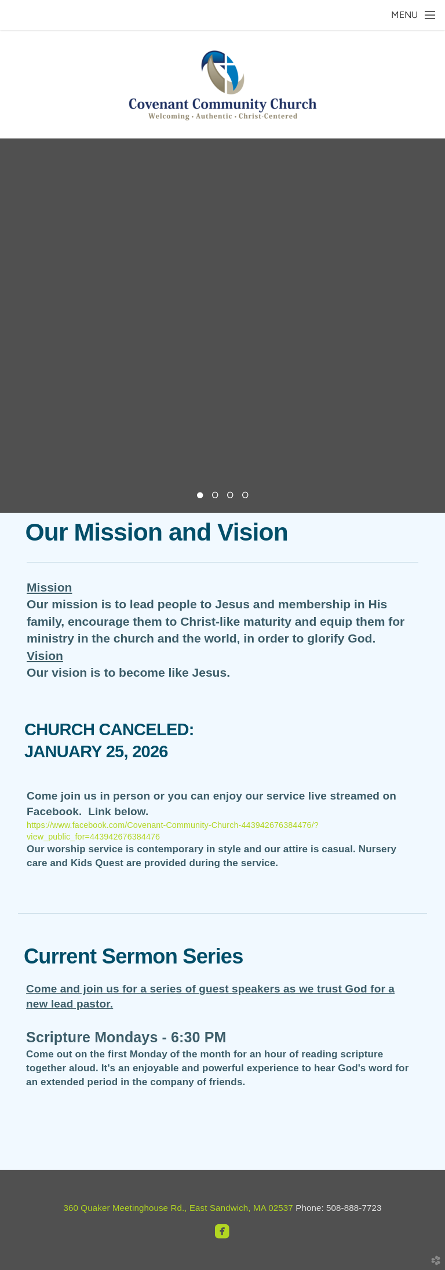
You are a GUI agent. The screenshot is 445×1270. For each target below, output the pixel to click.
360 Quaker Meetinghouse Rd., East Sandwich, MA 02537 (178, 1208)
